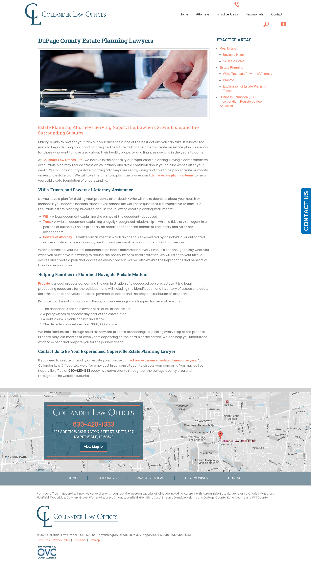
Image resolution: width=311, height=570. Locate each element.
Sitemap (94, 540)
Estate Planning (232, 67)
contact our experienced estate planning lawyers (159, 360)
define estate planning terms (172, 175)
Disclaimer (79, 540)
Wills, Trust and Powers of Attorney (247, 73)
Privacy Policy (61, 540)
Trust (47, 221)
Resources (43, 540)
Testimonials (254, 14)
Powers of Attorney (57, 237)
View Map (93, 446)
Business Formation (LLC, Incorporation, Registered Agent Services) (242, 101)
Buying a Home (234, 54)
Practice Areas (227, 14)
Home (184, 14)
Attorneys (203, 14)
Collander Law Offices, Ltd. (62, 160)
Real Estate (228, 48)
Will (46, 216)
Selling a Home (234, 61)
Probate (44, 283)
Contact (276, 14)
